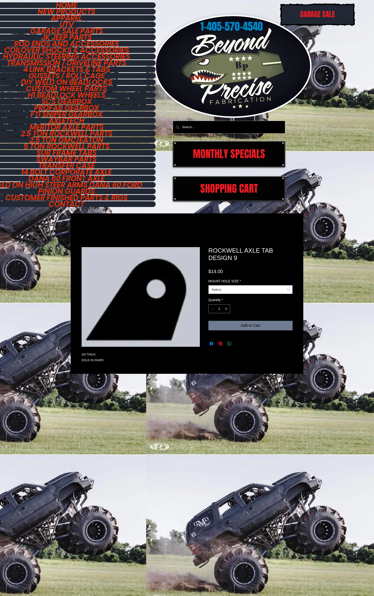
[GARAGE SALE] (317, 14)
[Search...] (228, 127)
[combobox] (250, 289)
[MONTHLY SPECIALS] (229, 154)
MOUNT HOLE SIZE (224, 281)
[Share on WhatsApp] (229, 343)
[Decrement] (212, 309)
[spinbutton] (219, 309)
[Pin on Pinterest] (220, 343)
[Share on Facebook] (211, 343)
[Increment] (226, 309)
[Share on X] (238, 343)
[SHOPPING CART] (229, 188)
